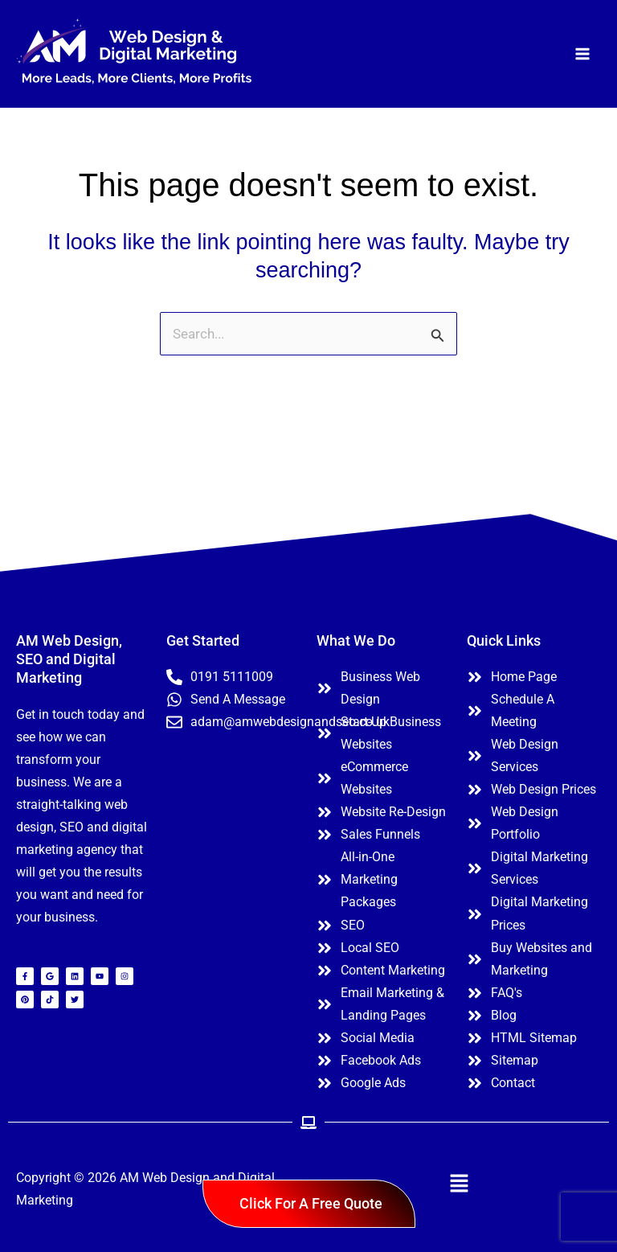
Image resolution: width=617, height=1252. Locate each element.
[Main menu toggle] (583, 53)
